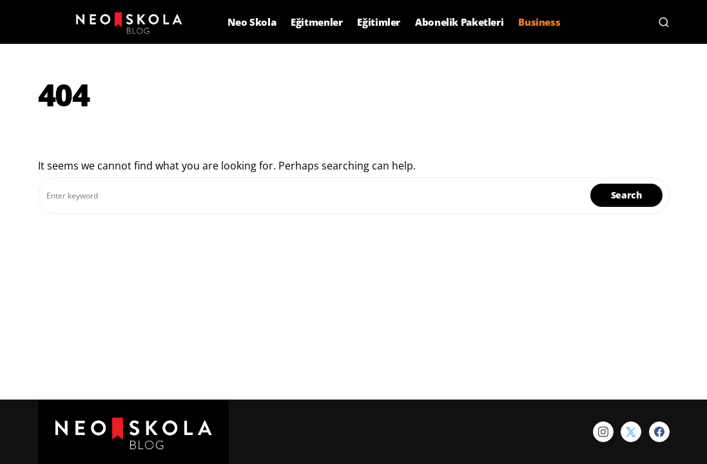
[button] (45, 22)
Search (626, 195)
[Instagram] (603, 432)
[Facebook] (659, 432)
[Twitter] (631, 432)
